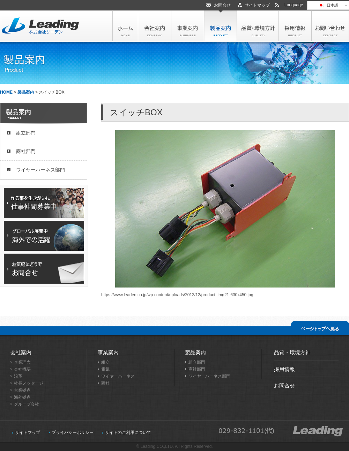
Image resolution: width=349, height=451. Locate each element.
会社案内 (20, 352)
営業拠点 (22, 390)
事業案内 (108, 352)
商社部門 (26, 151)
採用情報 (284, 369)
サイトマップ (257, 5)
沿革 (18, 376)
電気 (105, 369)
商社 (105, 383)
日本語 (328, 5)
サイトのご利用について (128, 432)
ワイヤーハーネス (118, 376)
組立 (105, 362)
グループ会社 (26, 404)
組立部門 (26, 133)
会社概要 (22, 369)
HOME (6, 92)
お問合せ (222, 5)
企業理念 (22, 362)
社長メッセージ (28, 383)
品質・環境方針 (292, 352)
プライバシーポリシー (73, 432)
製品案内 (25, 92)
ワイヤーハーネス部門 (40, 170)
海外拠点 (22, 397)
